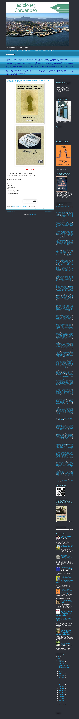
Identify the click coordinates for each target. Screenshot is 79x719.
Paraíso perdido (60, 410)
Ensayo (69, 289)
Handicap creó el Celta (66, 317)
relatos (65, 440)
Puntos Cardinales (68, 434)
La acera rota (63, 357)
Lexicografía (58, 372)
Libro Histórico (66, 372)
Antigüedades (65, 226)
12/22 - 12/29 (62, 663)
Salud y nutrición (63, 446)
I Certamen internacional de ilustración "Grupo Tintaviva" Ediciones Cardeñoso (64, 331)
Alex (68, 218)
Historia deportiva (59, 325)
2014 (59, 658)
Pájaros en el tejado (69, 409)
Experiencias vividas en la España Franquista (64, 298)
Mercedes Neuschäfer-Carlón (66, 395)
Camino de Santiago (64, 241)
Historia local (68, 325)
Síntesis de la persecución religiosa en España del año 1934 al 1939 (64, 452)
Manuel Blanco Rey (60, 383)
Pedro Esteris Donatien (69, 410)
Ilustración (69, 338)
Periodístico (70, 413)
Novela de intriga (59, 403)
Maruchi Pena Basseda (60, 392)
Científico (61, 247)
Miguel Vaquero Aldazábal (61, 399)
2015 (59, 656)
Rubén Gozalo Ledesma (66, 445)
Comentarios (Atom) (32, 214)
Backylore (66, 235)
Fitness (57, 313)
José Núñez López (65, 351)
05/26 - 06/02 (62, 698)
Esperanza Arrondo (64, 296)
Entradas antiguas (49, 211)
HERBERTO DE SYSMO (61, 319)
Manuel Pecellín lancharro (64, 385)
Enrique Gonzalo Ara (62, 289)
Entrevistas (67, 294)
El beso (61, 266)
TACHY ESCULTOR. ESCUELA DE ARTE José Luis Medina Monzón (64, 456)
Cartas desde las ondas (69, 245)
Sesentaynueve (64, 448)
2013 (59, 660)
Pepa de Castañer (60, 412)
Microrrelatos (58, 398)
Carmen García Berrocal (63, 244)
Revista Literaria (68, 442)
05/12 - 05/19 (62, 702)
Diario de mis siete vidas (66, 261)
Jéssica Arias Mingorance (65, 344)
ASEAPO (59, 230)
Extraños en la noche (61, 299)
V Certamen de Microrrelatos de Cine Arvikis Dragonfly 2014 (64, 465)
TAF (64, 457)
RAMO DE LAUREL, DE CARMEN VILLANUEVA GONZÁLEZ (66, 643)
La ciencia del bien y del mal (67, 358)
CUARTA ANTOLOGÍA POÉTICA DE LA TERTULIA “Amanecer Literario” (64, 253)
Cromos (70, 251)
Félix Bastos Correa (64, 310)
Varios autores (66, 467)
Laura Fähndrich (60, 371)
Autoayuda (63, 232)
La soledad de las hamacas (66, 366)
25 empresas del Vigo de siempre (63, 212)
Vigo (58, 474)
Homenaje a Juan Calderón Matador (63, 326)
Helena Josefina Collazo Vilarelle (63, 318)
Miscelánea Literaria (64, 400)
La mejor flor (64, 364)
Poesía (61, 419)
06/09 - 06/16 (62, 694)
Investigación (64, 339)
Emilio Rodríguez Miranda (68, 288)
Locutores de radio (62, 374)
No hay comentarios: (23, 206)
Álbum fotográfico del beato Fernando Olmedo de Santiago (21, 208)
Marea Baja (67, 386)
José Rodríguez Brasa (66, 352)
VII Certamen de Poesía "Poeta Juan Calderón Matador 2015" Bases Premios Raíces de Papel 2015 (64, 476)
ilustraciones (58, 339)
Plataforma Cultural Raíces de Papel (64, 417)
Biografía (33, 208)
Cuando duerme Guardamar (61, 252)
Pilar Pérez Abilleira (59, 414)
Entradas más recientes (12, 211)
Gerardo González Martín (66, 315)
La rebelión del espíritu (65, 365)
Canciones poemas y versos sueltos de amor (64, 242)
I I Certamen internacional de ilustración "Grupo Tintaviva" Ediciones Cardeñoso (64, 333)
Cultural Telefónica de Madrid (67, 256)
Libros (61, 373)
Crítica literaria (64, 251)
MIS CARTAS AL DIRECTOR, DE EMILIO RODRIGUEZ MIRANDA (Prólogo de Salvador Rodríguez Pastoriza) (66, 558)
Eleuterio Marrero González (67, 287)
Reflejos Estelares (59, 440)
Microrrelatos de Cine (67, 398)
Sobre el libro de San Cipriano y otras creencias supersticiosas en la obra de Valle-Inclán (64, 454)
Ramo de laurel (59, 438)
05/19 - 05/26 (62, 700)
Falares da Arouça (69, 299)
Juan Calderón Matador (62, 354)
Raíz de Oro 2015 (68, 437)
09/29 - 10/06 (62, 679)
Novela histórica (68, 403)
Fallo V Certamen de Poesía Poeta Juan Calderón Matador (64, 309)
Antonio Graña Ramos (68, 227)
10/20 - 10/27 (62, 675)
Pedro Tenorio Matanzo (61, 411)
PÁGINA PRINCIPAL (11, 50)
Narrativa (62, 402)
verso (57, 470)
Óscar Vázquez (68, 408)
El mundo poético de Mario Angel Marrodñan (65, 277)
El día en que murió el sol (66, 269)
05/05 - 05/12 (62, 704)
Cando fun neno (59, 243)
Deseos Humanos (64, 260)
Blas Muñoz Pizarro (63, 239)
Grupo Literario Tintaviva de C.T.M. (63, 316)
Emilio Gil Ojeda (59, 288)
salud (57, 446)
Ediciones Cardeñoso (39, 208)
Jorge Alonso (66, 345)
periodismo (64, 413)
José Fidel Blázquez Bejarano (66, 348)
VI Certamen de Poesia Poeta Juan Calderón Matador (64, 472)
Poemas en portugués (62, 418)
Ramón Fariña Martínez (67, 438)
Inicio (31, 211)
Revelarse (62, 442)
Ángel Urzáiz (65, 225)
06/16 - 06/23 (62, 692)
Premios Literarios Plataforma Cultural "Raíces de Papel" (64, 429)
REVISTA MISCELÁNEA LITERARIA (23, 50)
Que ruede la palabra (60, 435)
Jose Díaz (61, 347)
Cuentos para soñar (63, 255)
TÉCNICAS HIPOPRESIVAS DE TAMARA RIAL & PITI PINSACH (44, 50)
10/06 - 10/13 (62, 677)
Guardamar (58, 317)
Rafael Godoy (62, 436)
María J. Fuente (63, 388)
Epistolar (58, 295)
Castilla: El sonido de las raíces (63, 246)
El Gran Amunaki (59, 272)
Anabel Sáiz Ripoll (67, 222)
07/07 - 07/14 (62, 686)
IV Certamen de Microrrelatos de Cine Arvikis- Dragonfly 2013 (64, 341)
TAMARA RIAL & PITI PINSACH (63, 458)
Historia (69, 319)
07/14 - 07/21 (62, 684)
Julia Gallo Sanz (59, 356)
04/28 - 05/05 (62, 706)
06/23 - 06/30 (62, 690)
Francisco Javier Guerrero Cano (66, 313)
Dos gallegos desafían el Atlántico (67, 262)
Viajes (62, 473)
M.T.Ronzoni (68, 379)
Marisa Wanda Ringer (67, 391)
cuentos (66, 254)
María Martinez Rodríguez (67, 389)
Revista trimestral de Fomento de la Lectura (64, 443)
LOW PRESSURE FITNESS (66, 376)
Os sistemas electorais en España (66, 407)
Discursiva (58, 262)
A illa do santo (61, 214)
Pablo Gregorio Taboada (60, 409)
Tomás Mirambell (70, 461)
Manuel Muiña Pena (64, 384)
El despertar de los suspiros (66, 267)
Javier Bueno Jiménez (64, 343)
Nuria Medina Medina (67, 404)
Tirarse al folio (62, 461)
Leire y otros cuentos (68, 371)
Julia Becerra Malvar (68, 355)
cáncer (70, 241)
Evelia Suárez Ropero (66, 297)
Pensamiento (69, 411)
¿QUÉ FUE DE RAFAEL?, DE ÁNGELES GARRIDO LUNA (67, 601)
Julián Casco (66, 356)
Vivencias (57, 480)
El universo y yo (65, 285)
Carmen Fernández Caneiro (68, 243)
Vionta (66, 479)
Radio (57, 436)
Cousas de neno (65, 250)
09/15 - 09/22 (62, 682)
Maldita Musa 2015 (64, 381)
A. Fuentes (68, 214)
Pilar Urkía (67, 414)
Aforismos (64, 216)
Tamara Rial (69, 457)
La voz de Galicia (63, 367)
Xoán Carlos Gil (64, 480)
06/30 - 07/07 (62, 688)
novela (69, 402)
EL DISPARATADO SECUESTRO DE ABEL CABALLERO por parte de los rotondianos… (64, 270)
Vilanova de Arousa (60, 479)
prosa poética (60, 434)
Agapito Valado (70, 216)
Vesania (61, 470)
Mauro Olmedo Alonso (48, 208)
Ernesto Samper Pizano (66, 295)
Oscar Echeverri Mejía (60, 408)
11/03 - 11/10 (62, 673)
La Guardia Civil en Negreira (61, 360)
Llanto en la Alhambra (69, 373)
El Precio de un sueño (60, 281)
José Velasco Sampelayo (68, 353)
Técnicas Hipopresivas (60, 459)
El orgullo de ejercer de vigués (65, 279)
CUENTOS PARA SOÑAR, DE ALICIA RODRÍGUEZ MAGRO (67, 547)
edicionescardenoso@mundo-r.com (30, 197)
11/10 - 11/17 (62, 671)
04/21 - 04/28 (62, 707)
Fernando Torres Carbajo (66, 311)
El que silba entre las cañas (65, 282)
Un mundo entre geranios (62, 462)
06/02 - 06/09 (62, 696)
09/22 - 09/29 (62, 681)
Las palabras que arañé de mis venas (66, 370)
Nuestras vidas (58, 404)
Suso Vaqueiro (65, 455)
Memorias (58, 395)
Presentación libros (69, 433)
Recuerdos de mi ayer (68, 439)
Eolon (72, 294)
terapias (57, 461)
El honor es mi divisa (67, 272)
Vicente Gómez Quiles (69, 473)
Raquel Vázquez (59, 439)
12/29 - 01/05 (62, 661)
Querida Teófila (69, 435)
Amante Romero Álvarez (62, 221)
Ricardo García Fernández (61, 444)
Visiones (70, 479)
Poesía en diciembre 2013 (64, 420)
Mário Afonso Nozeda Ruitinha (62, 390)
